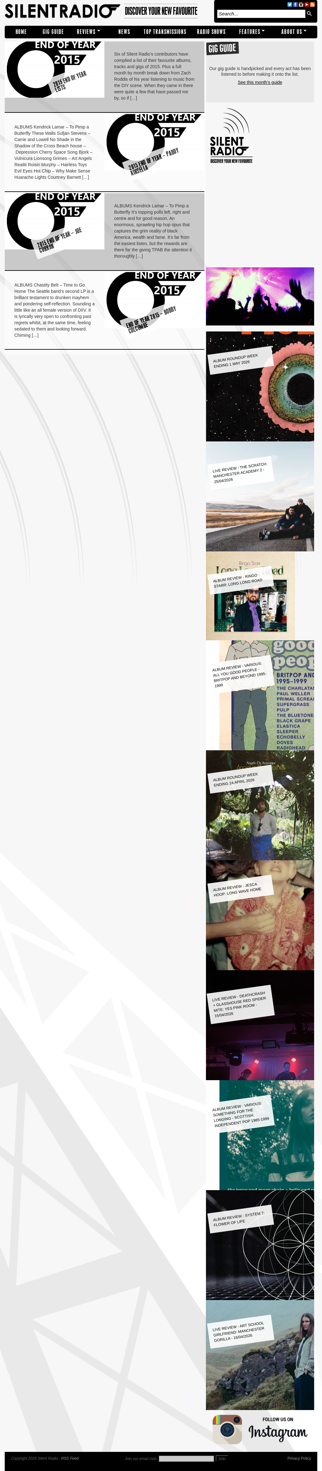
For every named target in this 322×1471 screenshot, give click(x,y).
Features (249, 32)
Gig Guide (53, 32)
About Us (291, 32)
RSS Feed (69, 1458)
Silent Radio (108, 11)
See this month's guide (260, 82)
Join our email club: (141, 1459)
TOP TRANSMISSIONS (165, 32)
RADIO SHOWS (211, 32)
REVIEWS (86, 32)
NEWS (124, 32)
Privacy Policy (299, 1458)
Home (21, 32)
